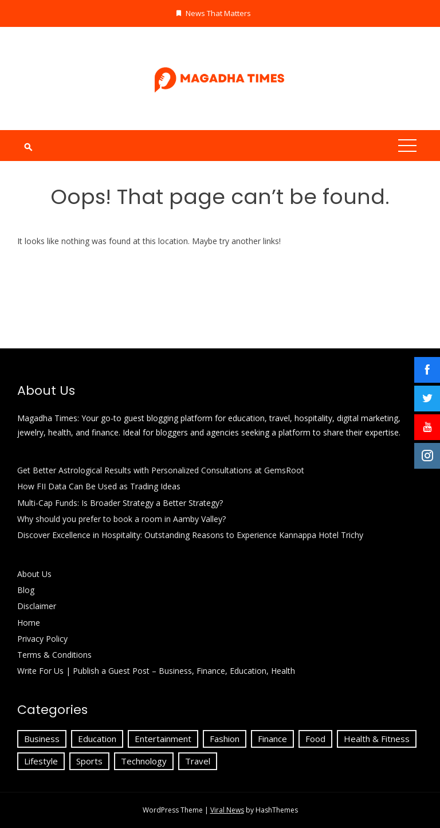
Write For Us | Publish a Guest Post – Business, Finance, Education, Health (156, 670)
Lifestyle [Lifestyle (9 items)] (41, 761)
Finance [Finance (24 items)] (272, 738)
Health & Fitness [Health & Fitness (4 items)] (377, 738)
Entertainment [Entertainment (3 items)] (163, 738)
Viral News (227, 810)
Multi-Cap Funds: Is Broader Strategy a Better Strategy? (120, 502)
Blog (25, 589)
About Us (34, 573)
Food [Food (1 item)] (315, 738)
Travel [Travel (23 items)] (197, 761)
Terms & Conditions (54, 654)
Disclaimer (36, 606)
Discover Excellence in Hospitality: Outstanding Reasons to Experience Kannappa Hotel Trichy (190, 534)
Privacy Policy (43, 638)
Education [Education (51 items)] (97, 738)
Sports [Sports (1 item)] (89, 761)
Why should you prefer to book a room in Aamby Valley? (121, 518)
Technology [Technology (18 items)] (144, 761)
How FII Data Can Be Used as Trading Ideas (98, 486)
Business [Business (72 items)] (42, 738)
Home (28, 622)
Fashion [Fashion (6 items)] (224, 738)
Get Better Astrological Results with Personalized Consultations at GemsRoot (160, 470)
